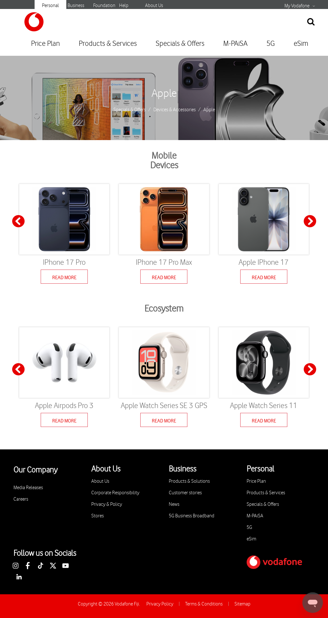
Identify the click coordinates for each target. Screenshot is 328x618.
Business (76, 5)
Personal (50, 5)
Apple (164, 93)
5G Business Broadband (191, 516)
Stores (97, 516)
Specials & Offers (180, 44)
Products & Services (108, 44)
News (174, 504)
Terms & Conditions (204, 604)
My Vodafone (296, 6)
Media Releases (28, 487)
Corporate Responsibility (115, 493)
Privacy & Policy (106, 504)
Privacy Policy (159, 604)
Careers (20, 499)
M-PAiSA (235, 44)
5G (270, 44)
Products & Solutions (189, 481)
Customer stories (185, 493)
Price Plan (45, 44)
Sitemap (242, 604)
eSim (301, 44)
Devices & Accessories (174, 110)
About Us (154, 5)
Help (123, 5)
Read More (64, 277)
